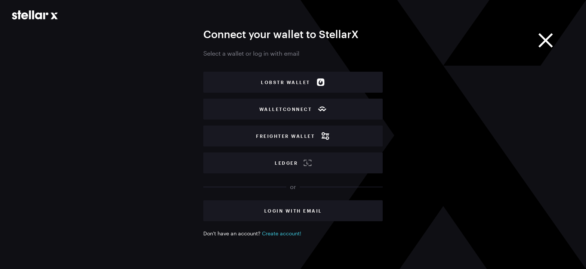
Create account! (281, 233)
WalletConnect (293, 109)
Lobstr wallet (293, 82)
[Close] (545, 40)
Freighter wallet (293, 136)
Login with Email (293, 210)
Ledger (293, 163)
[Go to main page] (35, 15)
